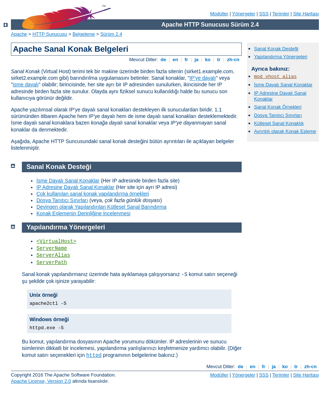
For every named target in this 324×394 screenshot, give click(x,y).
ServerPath (51, 262)
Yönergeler (243, 13)
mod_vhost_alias (275, 76)
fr (186, 59)
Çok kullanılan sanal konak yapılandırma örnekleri (92, 194)
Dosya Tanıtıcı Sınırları (278, 115)
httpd (94, 355)
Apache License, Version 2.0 (41, 381)
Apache (19, 34)
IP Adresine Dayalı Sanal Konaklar (75, 187)
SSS (264, 13)
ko (208, 59)
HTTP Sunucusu (49, 34)
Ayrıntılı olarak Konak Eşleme (285, 131)
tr (219, 59)
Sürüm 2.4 (111, 34)
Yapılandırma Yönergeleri (280, 56)
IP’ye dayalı (203, 78)
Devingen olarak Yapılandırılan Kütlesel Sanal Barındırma (101, 207)
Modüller (219, 13)
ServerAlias (53, 255)
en (175, 59)
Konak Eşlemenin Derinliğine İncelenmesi (83, 213)
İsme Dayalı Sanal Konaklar (283, 84)
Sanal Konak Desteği (276, 48)
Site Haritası (306, 13)
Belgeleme (84, 34)
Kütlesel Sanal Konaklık (279, 123)
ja (196, 59)
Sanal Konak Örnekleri (277, 107)
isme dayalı (26, 84)
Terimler (280, 13)
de (163, 59)
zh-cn (233, 59)
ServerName (51, 248)
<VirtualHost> (56, 241)
